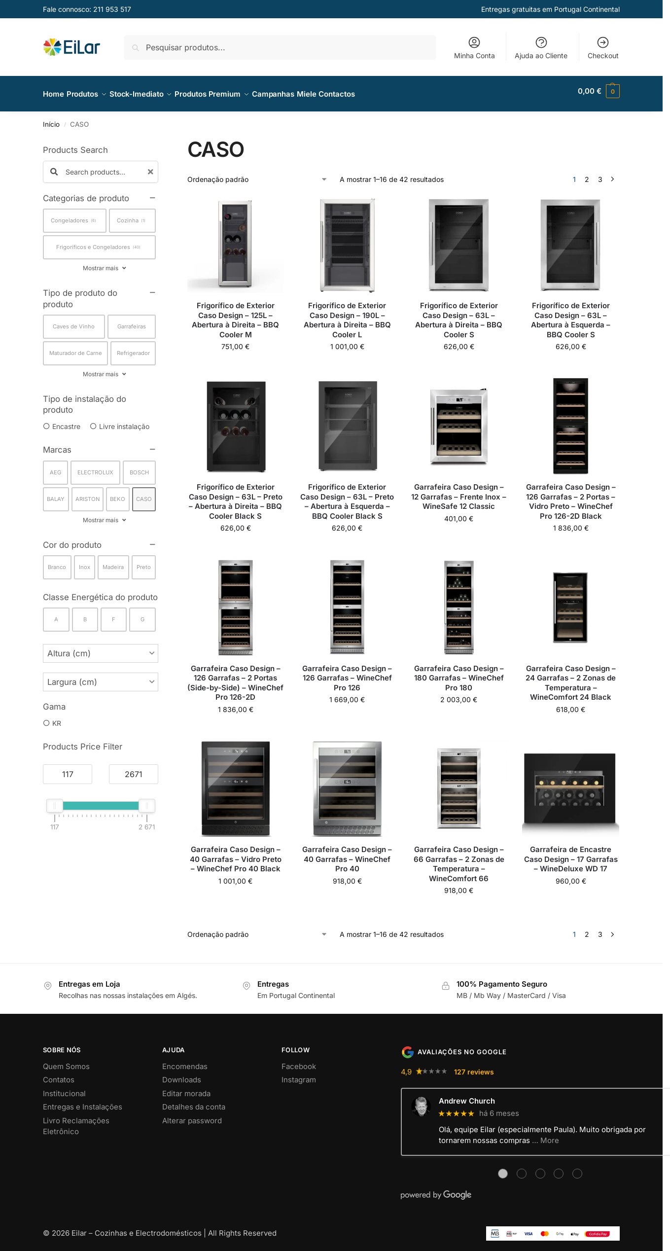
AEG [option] (55, 466)
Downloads (181, 1074)
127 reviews (474, 1066)
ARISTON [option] (87, 493)
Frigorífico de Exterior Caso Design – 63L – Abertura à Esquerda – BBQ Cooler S (570, 314)
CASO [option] (144, 493)
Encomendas (185, 1060)
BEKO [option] (117, 493)
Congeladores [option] (73, 215)
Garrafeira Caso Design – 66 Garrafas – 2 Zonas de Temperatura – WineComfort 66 (459, 858)
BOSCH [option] (139, 466)
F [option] (113, 613)
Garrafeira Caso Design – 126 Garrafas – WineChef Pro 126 (347, 672)
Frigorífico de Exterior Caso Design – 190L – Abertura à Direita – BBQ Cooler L (347, 314)
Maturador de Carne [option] (75, 347)
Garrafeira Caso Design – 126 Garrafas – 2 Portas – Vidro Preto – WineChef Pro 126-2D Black (571, 496)
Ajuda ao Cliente (541, 48)
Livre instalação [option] (124, 421)
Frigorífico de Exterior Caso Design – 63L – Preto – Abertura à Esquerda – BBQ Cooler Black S (347, 496)
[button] (599, 91)
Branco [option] (57, 561)
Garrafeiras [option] (131, 321)
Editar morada (186, 1087)
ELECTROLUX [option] (95, 466)
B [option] (85, 613)
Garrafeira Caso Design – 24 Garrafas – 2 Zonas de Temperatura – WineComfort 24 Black (571, 677)
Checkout (603, 48)
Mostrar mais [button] (100, 262)
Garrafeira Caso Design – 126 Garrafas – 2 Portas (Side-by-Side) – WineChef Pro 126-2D (235, 677)
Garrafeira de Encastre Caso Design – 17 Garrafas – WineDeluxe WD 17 (571, 853)
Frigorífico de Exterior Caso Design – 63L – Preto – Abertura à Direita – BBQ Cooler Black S (235, 496)
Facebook (299, 1060)
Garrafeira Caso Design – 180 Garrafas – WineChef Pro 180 (459, 672)
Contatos (58, 1074)
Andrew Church (467, 1095)
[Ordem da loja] (257, 174)
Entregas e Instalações (82, 1101)
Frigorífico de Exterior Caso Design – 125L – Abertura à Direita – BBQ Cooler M (235, 314)
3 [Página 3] (600, 174)
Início (51, 119)
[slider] (54, 800)
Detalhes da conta (193, 1101)
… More (545, 1135)
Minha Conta (474, 48)
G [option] (142, 613)
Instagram (299, 1074)
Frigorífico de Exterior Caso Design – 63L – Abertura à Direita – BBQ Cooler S (458, 314)
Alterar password (192, 1114)
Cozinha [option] (131, 215)
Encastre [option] (66, 421)
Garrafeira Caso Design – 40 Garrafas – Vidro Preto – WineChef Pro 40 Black (236, 853)
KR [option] (56, 717)
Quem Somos (66, 1060)
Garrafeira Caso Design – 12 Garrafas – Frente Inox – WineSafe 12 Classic (458, 491)
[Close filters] (161, 137)
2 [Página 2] (587, 174)
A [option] (56, 613)
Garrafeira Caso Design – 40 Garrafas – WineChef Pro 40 (347, 853)
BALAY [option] (56, 493)
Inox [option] (84, 561)
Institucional (64, 1087)
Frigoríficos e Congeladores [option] (98, 242)
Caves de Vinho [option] (74, 321)
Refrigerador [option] (133, 347)
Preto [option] (144, 561)
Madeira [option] (113, 561)
